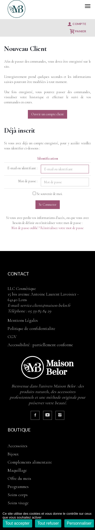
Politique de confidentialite (31, 328)
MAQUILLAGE (17, 470)
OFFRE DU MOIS (19, 478)
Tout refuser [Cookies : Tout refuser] (48, 523)
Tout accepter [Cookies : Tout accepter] (17, 523)
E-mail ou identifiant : (22, 168)
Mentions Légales (23, 320)
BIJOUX (13, 454)
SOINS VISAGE (18, 503)
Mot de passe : (27, 181)
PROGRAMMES (18, 486)
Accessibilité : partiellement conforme (40, 344)
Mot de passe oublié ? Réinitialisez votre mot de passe (47, 228)
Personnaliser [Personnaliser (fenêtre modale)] (79, 523)
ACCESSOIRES (17, 446)
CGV (12, 336)
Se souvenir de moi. (50, 194)
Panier (78, 31)
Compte (76, 24)
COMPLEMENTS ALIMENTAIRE (30, 462)
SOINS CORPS (18, 494)
